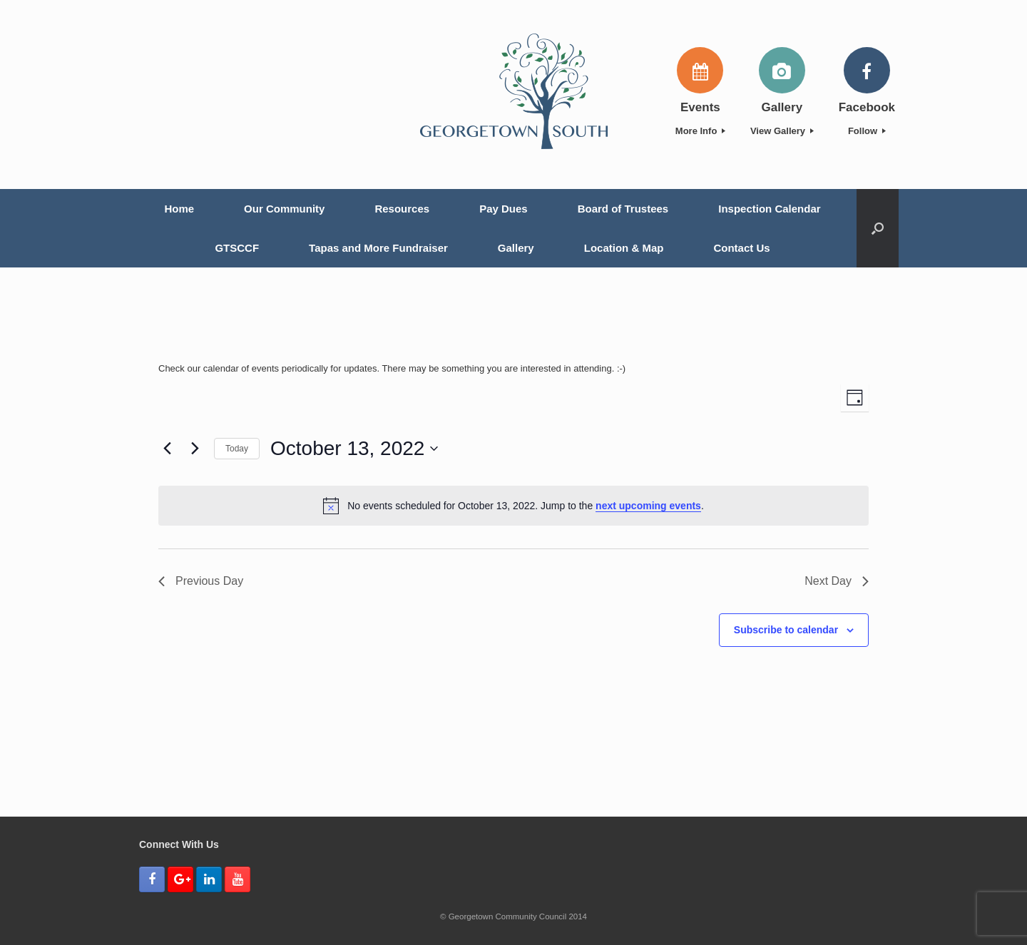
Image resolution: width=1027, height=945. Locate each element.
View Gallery (782, 131)
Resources (401, 209)
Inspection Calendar (769, 209)
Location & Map (624, 248)
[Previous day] (166, 448)
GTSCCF (237, 248)
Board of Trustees (623, 209)
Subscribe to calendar (786, 629)
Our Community (284, 209)
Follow (867, 131)
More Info (700, 131)
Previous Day (200, 581)
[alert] (513, 506)
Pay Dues (503, 209)
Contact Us (741, 248)
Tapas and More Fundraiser (378, 248)
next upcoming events (648, 505)
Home (179, 209)
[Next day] (194, 448)
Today (236, 449)
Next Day (836, 581)
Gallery (516, 248)
